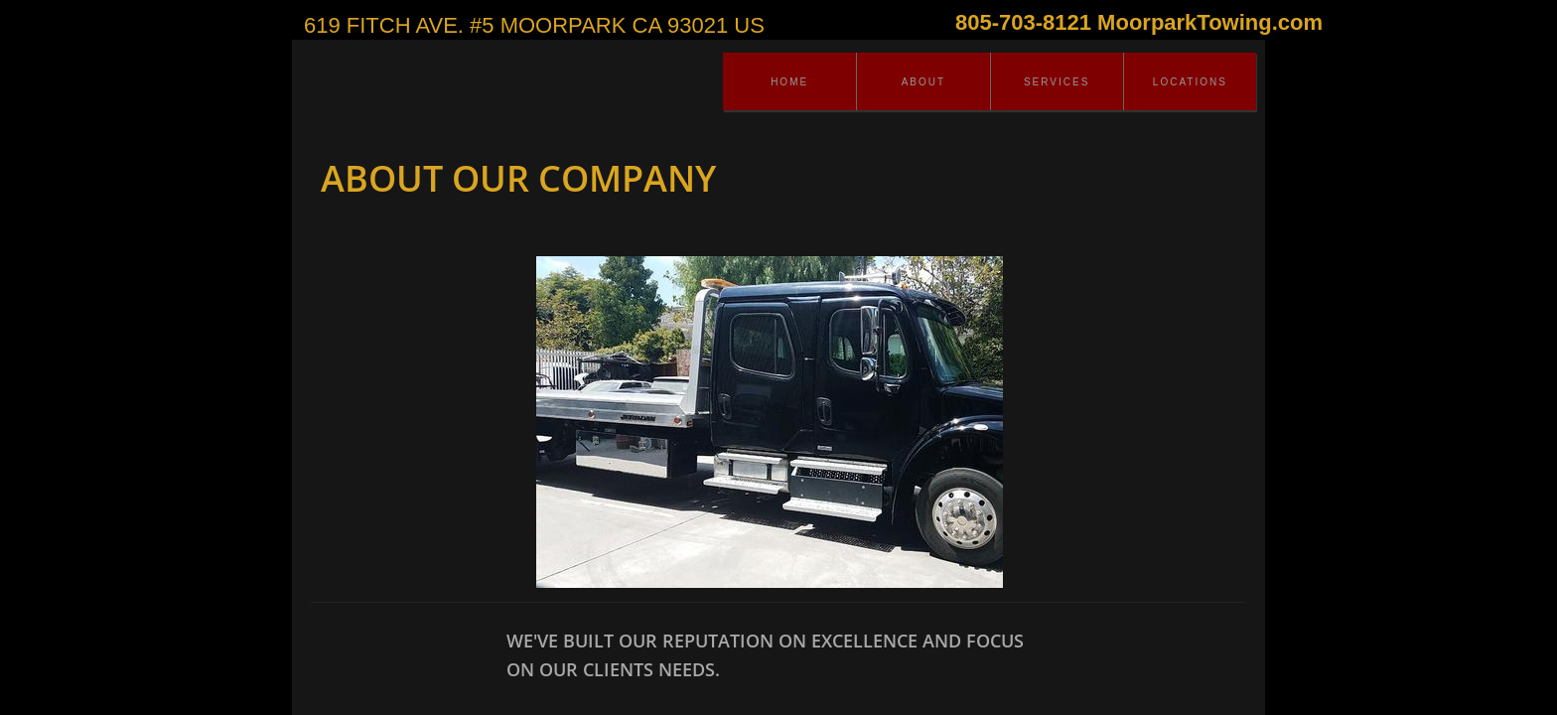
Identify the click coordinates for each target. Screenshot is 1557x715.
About (923, 81)
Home (789, 81)
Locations (1190, 81)
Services (1056, 81)
